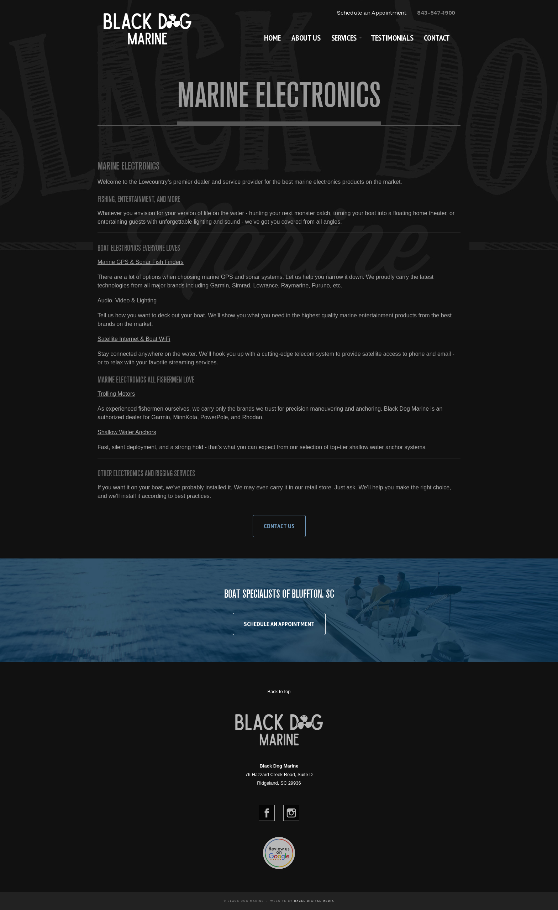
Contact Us (279, 526)
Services (344, 38)
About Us (305, 38)
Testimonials (392, 38)
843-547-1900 (436, 12)
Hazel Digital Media (314, 901)
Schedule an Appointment (371, 12)
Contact (437, 38)
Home (272, 38)
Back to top (278, 691)
